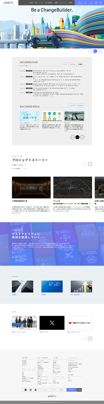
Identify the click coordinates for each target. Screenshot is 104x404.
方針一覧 (70, 370)
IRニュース (39, 364)
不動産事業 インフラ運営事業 (27, 378)
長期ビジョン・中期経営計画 (42, 362)
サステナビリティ (73, 358)
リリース (72, 64)
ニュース (54, 379)
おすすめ (72, 105)
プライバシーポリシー (53, 389)
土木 (23, 371)
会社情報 (55, 358)
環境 (23, 375)
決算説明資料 (40, 367)
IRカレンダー (40, 373)
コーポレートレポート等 (73, 362)
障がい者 (70, 381)
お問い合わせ (72, 390)
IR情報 (80, 64)
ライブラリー (55, 373)
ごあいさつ (55, 360)
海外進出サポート (25, 379)
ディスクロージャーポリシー (42, 379)
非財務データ (70, 371)
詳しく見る (17, 257)
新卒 (69, 377)
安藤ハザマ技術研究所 (26, 381)
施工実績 (31, 2)
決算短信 (39, 365)
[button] (90, 51)
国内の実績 (24, 360)
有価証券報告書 (40, 368)
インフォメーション (58, 377)
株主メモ (39, 378)
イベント (80, 105)
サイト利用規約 (60, 389)
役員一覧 (54, 364)
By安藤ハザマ (25, 364)
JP (100, 2)
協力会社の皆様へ (56, 383)
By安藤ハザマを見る (20, 165)
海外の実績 (24, 362)
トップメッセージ (40, 360)
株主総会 (39, 375)
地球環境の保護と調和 (72, 365)
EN (101, 3)
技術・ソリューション (39, 2)
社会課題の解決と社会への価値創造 (75, 364)
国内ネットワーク (56, 365)
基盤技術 (24, 376)
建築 (23, 373)
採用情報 (70, 2)
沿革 (54, 370)
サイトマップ (40, 389)
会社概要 (54, 362)
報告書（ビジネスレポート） (42, 376)
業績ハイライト (40, 371)
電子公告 (39, 381)
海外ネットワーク (56, 367)
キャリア (70, 379)
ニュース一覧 (26, 66)
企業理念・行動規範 (56, 371)
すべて (65, 64)
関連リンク (46, 389)
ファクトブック (40, 370)
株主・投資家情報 (42, 358)
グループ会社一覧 (56, 368)
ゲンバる (24, 365)
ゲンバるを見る (20, 168)
